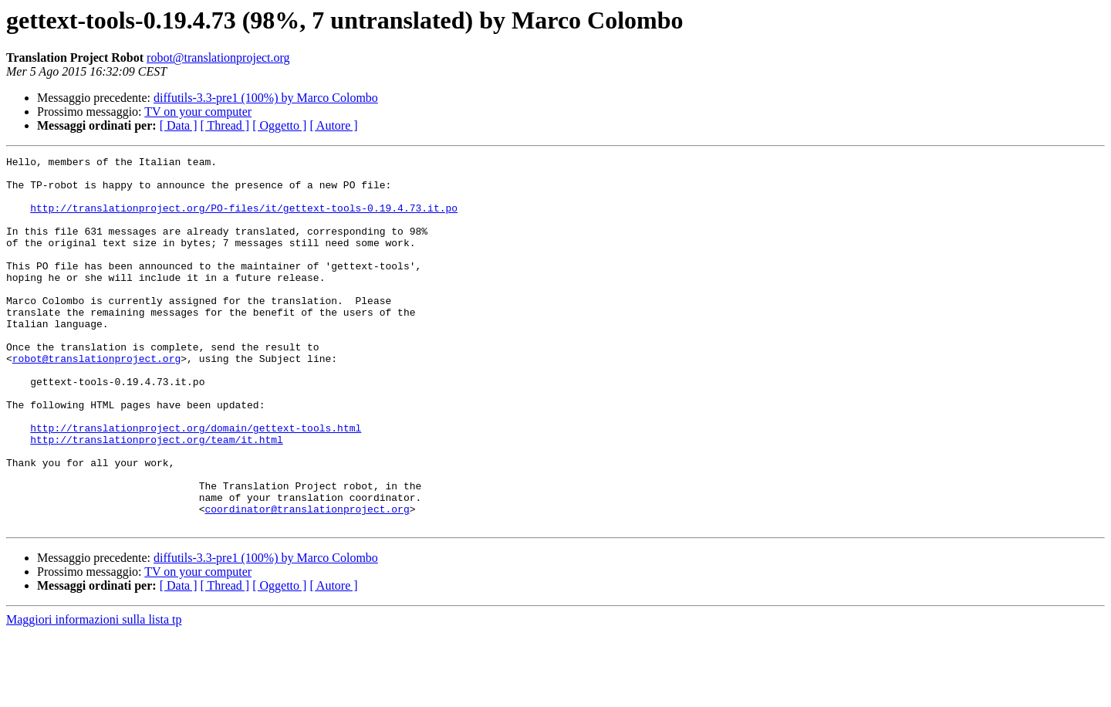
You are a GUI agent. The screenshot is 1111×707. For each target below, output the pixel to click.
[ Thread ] (225, 125)
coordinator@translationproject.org (306, 580)
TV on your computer (198, 111)
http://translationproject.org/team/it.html (156, 497)
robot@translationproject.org (218, 57)
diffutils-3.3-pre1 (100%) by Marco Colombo (266, 97)
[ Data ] (179, 125)
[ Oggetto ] (279, 125)
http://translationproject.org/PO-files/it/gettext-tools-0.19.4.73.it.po (244, 219)
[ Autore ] (333, 125)
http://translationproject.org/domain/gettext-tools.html (195, 483)
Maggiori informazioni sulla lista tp (94, 693)
